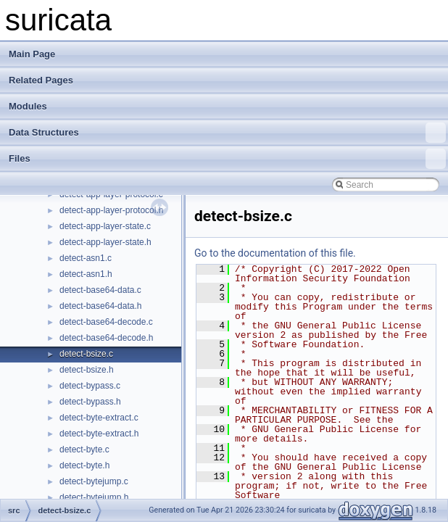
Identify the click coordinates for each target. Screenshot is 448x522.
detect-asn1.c (85, 258)
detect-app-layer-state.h (105, 242)
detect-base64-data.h (100, 306)
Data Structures (227, 133)
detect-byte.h (84, 465)
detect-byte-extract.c (98, 418)
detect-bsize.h (86, 370)
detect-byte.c (84, 449)
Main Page (32, 54)
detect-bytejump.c (93, 481)
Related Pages (41, 80)
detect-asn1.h (85, 274)
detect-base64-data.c (100, 290)
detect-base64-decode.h (106, 338)
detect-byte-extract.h (98, 433)
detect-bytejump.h (93, 497)
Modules (28, 106)
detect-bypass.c (89, 386)
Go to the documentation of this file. (275, 253)
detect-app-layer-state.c (105, 226)
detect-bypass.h (90, 402)
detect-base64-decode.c (106, 322)
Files (227, 159)
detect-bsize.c (86, 354)
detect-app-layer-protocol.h (111, 210)
